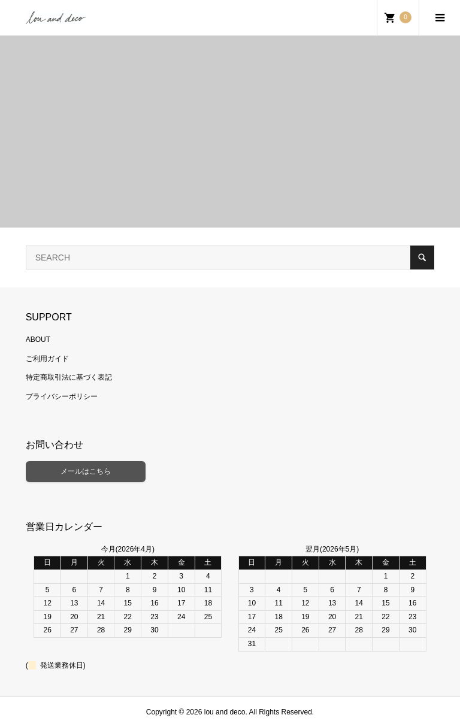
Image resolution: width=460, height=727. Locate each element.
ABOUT (38, 339)
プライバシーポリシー (62, 396)
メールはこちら (85, 471)
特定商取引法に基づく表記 (69, 377)
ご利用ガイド (47, 359)
